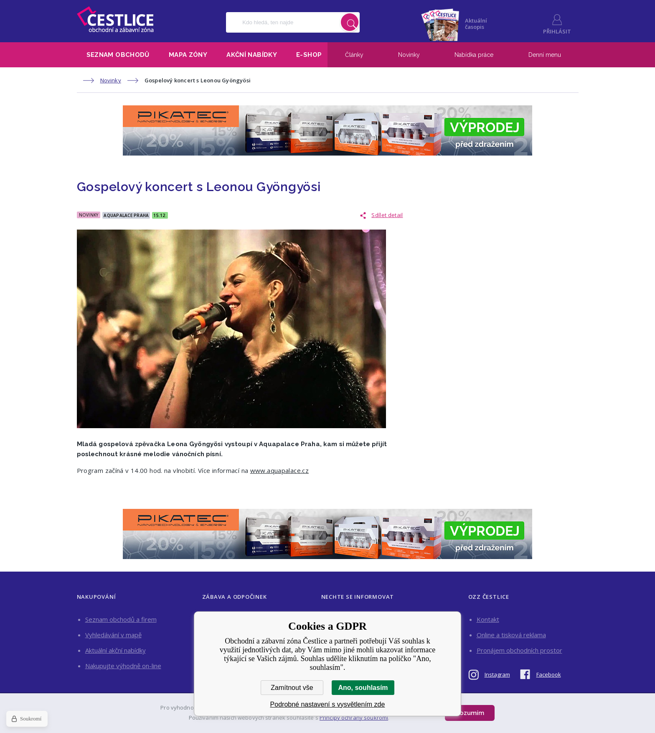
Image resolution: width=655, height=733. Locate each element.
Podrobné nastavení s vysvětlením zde (327, 704)
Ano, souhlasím (363, 687)
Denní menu (544, 54)
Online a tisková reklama (511, 635)
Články (354, 54)
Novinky (409, 54)
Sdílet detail (387, 215)
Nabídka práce (473, 54)
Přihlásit (557, 31)
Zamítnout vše (292, 687)
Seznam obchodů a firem (121, 619)
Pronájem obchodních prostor (519, 650)
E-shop (309, 55)
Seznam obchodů (118, 55)
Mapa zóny (188, 55)
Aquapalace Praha (126, 215)
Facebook (548, 674)
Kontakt (488, 619)
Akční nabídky (251, 55)
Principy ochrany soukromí (354, 717)
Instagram (497, 674)
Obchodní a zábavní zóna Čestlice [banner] (115, 19)
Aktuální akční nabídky (115, 650)
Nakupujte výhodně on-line (123, 665)
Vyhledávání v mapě (113, 635)
